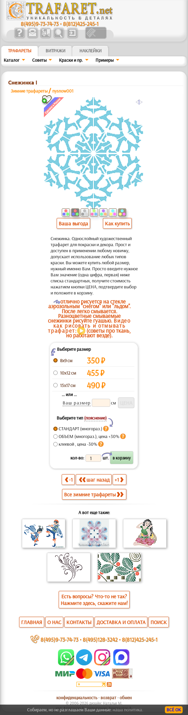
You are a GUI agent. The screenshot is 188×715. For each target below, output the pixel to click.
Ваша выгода (73, 223)
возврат (108, 698)
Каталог (11, 60)
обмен (126, 698)
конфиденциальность (76, 698)
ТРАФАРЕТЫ (20, 51)
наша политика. (128, 710)
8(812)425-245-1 (81, 23)
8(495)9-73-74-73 (40, 23)
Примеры (105, 60)
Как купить (117, 223)
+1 (119, 479)
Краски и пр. (71, 60)
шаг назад (94, 479)
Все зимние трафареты (93, 494)
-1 (69, 479)
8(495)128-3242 (100, 639)
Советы (39, 60)
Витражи (55, 51)
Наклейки (90, 51)
